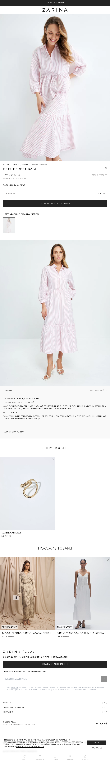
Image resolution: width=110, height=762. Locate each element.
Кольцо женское (11, 532)
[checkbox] (4, 688)
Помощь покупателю (55, 707)
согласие (14, 688)
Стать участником (55, 664)
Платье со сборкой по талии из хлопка (80, 633)
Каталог (55, 702)
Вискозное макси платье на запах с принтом (28, 633)
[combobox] (55, 193)
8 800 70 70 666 (9, 722)
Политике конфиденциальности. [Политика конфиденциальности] (30, 747)
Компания (55, 712)
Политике (75, 690)
